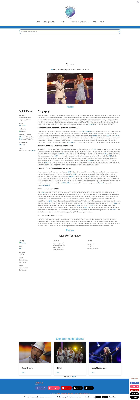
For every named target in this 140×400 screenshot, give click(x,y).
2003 (54, 69)
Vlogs (94, 22)
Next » (74, 376)
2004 (20, 137)
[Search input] (69, 31)
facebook (41, 388)
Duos (63, 69)
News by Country (50, 21)
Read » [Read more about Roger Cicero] (23, 372)
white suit (86, 69)
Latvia (117, 136)
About (102, 22)
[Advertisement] (70, 47)
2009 (78, 205)
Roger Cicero (27, 368)
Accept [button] (98, 397)
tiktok (88, 388)
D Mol (59, 368)
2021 (115, 203)
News (64, 21)
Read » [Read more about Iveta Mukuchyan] (93, 372)
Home (38, 22)
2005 (69, 172)
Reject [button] (105, 397)
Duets (59, 69)
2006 (24, 125)
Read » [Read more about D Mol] (58, 372)
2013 (91, 205)
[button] (138, 2)
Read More (112, 397)
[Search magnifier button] (119, 31)
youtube (66, 388)
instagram (53, 388)
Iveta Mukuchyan (99, 368)
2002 (20, 125)
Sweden (79, 69)
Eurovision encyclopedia (80, 21)
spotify (77, 388)
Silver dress (72, 69)
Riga (66, 69)
